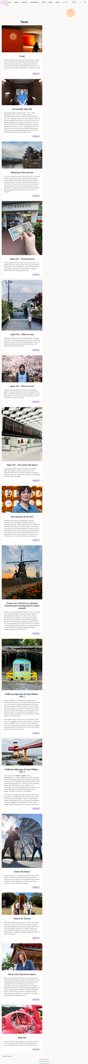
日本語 (73, 2)
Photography (34, 2)
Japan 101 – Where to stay (22, 334)
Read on (35, 74)
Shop (57, 2)
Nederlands (65, 2)
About (50, 2)
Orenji (22, 56)
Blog (43, 2)
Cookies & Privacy (44, 1059)
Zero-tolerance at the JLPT (22, 516)
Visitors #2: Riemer (22, 871)
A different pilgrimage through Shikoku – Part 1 (22, 770)
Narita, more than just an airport (22, 974)
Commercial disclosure (44, 1061)
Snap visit (22, 1037)
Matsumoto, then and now (22, 172)
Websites (24, 2)
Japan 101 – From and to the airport (22, 465)
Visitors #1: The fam (22, 918)
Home (9, 2)
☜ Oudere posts (7, 1056)
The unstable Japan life (22, 109)
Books (16, 2)
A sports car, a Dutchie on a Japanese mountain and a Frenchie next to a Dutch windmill (22, 605)
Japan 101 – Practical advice (22, 259)
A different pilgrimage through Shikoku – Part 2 (22, 695)
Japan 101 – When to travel (22, 386)
